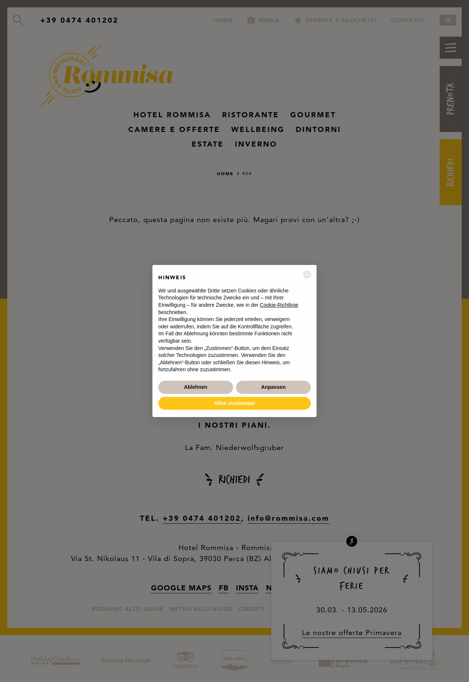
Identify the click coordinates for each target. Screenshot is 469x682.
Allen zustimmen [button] (234, 403)
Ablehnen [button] (195, 387)
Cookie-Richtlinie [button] (279, 305)
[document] (234, 322)
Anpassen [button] (273, 387)
